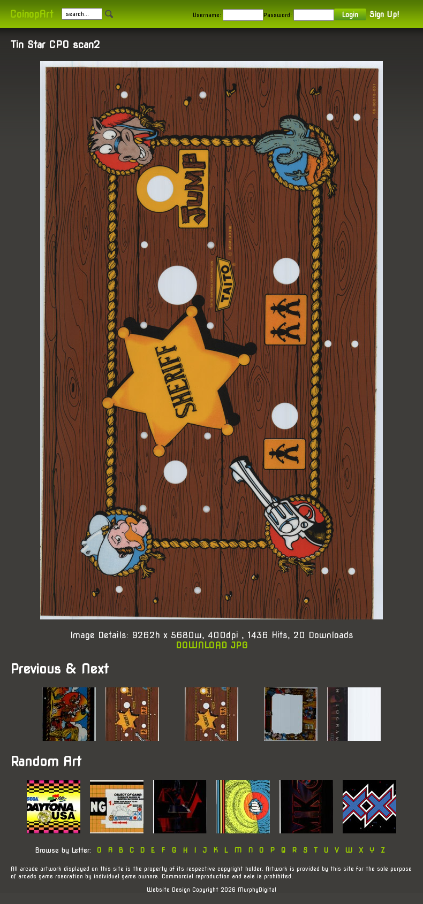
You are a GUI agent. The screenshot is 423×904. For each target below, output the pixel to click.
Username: (207, 15)
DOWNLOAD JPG (212, 645)
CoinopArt (31, 14)
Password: (277, 15)
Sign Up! (384, 14)
